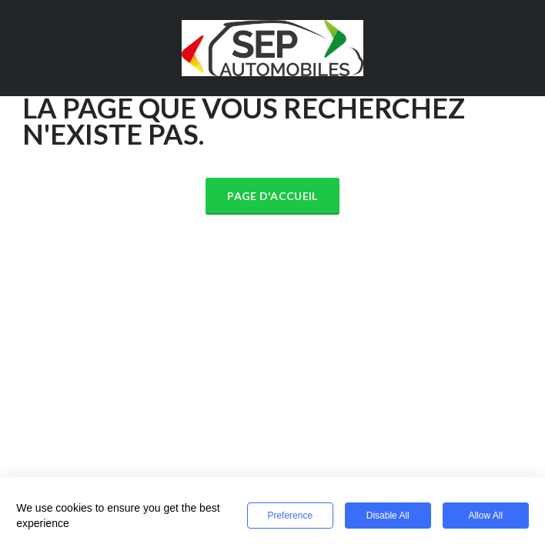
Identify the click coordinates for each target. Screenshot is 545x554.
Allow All (485, 515)
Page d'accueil (272, 195)
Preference (290, 515)
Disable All (388, 515)
